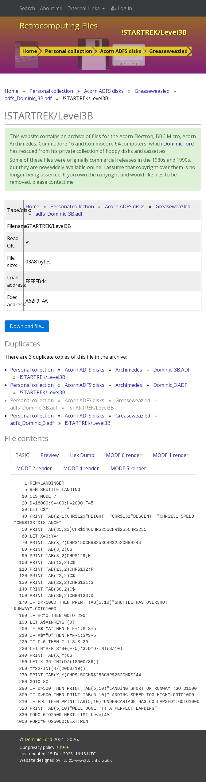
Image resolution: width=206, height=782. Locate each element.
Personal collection (68, 51)
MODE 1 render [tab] (171, 455)
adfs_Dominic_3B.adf (28, 98)
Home (29, 51)
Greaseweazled (168, 51)
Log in (121, 8)
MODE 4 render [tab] (81, 468)
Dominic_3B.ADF (171, 369)
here (64, 747)
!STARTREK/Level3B (42, 377)
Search (27, 8)
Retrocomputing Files (58, 25)
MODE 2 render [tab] (34, 468)
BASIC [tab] (22, 455)
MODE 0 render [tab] (124, 455)
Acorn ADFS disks (120, 51)
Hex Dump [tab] (82, 455)
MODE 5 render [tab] (128, 468)
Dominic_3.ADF (170, 385)
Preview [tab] (50, 455)
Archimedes (128, 369)
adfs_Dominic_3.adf (32, 423)
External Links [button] (84, 8)
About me (51, 8)
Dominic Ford (178, 143)
